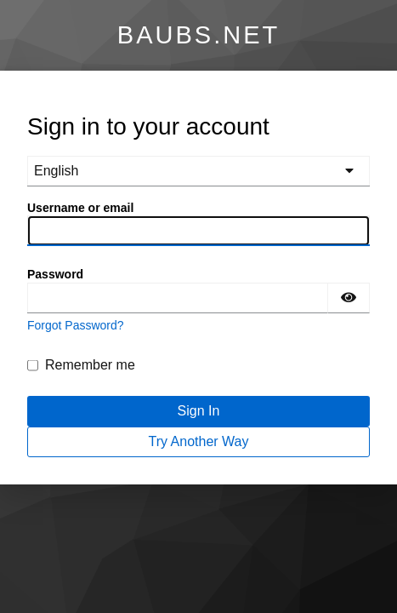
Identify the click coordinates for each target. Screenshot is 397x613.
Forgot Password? (75, 325)
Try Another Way (199, 441)
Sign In (199, 411)
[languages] (198, 171)
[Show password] (348, 298)
